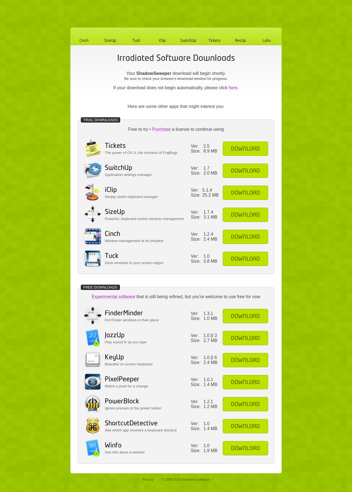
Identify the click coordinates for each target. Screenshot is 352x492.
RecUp (240, 41)
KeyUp (114, 357)
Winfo (113, 445)
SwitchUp (188, 41)
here (233, 87)
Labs (267, 41)
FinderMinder (124, 313)
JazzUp (115, 335)
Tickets (214, 41)
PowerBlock (122, 401)
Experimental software (113, 296)
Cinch (84, 41)
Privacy (147, 480)
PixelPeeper (122, 379)
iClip (162, 41)
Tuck (136, 41)
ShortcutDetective (131, 423)
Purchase (161, 129)
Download (245, 149)
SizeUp (110, 41)
